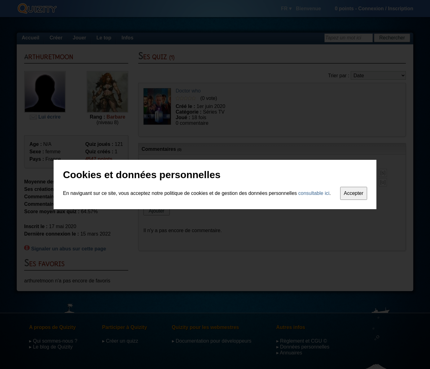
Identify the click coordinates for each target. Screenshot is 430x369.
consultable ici (314, 193)
